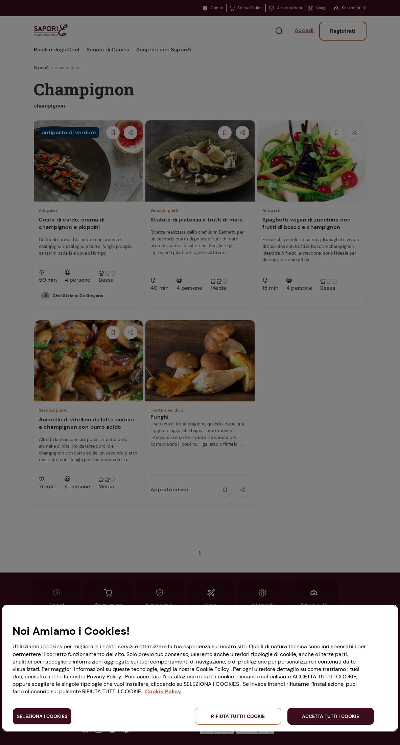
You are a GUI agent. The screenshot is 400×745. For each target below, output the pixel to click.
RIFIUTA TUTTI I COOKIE (238, 716)
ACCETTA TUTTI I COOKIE (330, 716)
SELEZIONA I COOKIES (42, 716)
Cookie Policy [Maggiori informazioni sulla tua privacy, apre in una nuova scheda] (163, 691)
